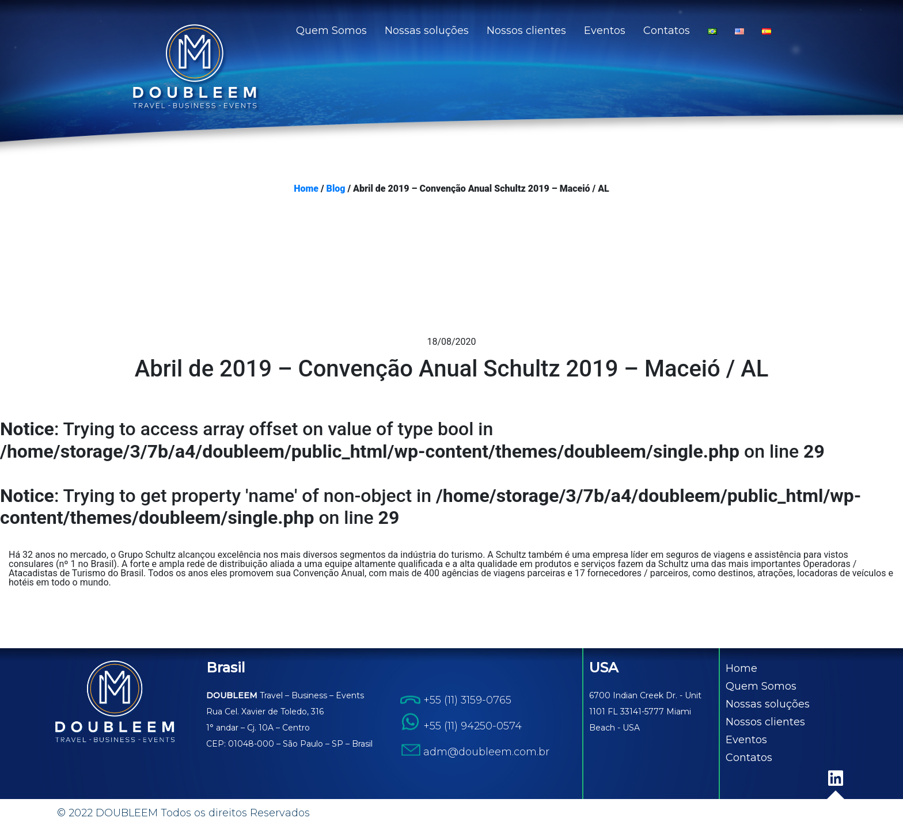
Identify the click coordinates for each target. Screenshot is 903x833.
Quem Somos (331, 30)
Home (306, 188)
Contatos (666, 30)
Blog (336, 188)
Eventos (604, 30)
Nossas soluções (427, 30)
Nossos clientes (526, 30)
